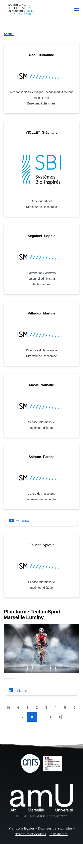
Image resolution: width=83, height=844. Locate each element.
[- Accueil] (21, 9)
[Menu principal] (76, 10)
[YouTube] (41, 521)
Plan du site (59, 834)
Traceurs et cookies (30, 834)
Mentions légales (21, 828)
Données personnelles (55, 828)
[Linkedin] (41, 690)
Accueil (9, 34)
